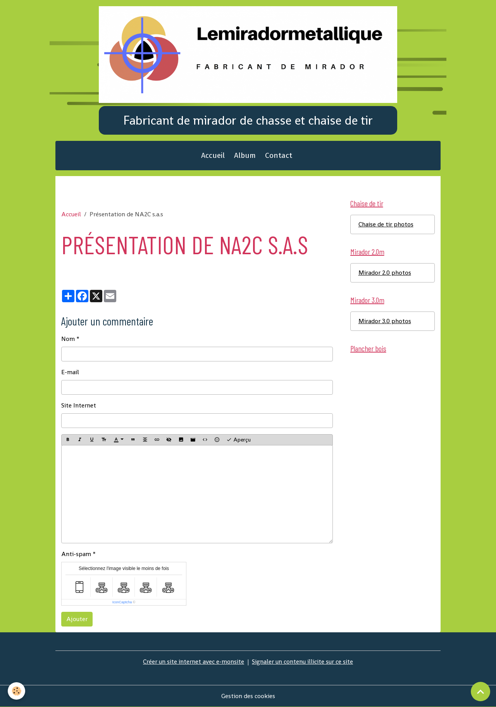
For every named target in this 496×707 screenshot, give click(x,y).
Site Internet (78, 405)
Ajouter (77, 619)
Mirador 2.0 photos (384, 273)
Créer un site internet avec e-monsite (193, 661)
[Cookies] (16, 691)
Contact (278, 155)
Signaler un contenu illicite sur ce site (302, 661)
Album (245, 155)
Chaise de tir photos (385, 224)
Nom (68, 339)
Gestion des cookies (248, 696)
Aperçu (238, 439)
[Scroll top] (480, 691)
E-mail (70, 372)
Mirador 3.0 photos (384, 321)
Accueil (213, 155)
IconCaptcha (122, 602)
